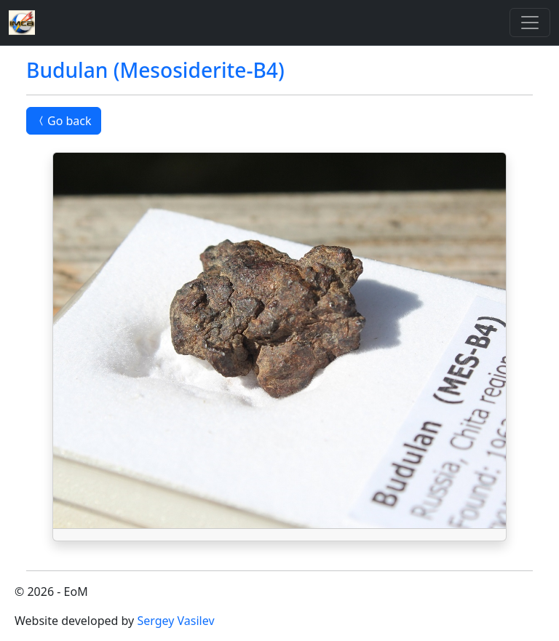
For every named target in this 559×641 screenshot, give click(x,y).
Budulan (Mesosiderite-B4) (155, 70)
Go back (64, 121)
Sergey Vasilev (175, 621)
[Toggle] (530, 22)
